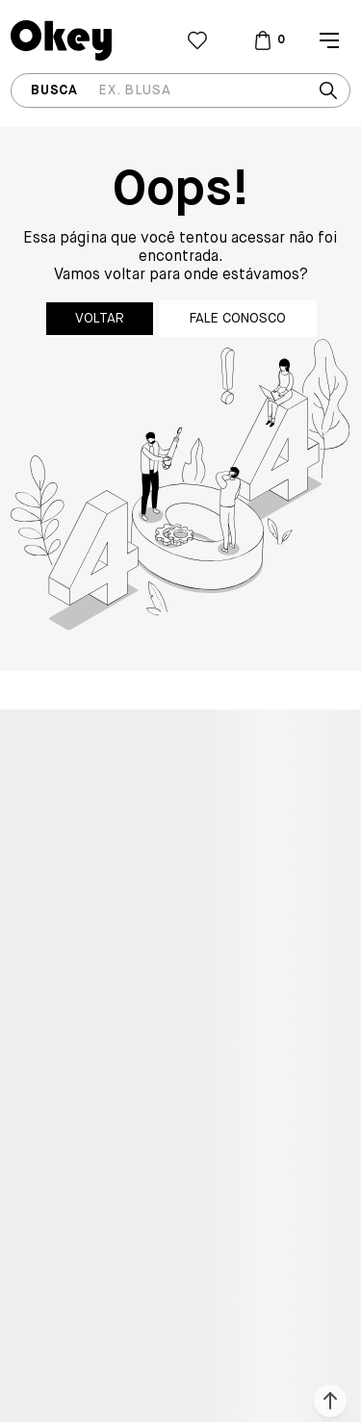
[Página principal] (93, 40)
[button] (330, 1400)
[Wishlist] (197, 40)
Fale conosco (238, 318)
